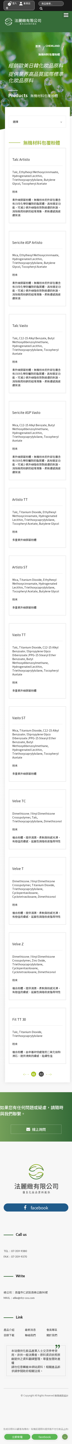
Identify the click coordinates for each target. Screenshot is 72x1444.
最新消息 (30, 1330)
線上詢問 (36, 1129)
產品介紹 (9, 1330)
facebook (45, 1437)
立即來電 (17, 1437)
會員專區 (51, 1330)
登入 (12, 3)
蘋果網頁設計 (61, 1395)
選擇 (37, 122)
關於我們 (51, 1335)
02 (41, 1074)
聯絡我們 (30, 1335)
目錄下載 (9, 1335)
